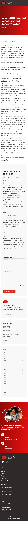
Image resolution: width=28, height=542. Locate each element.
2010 (5, 386)
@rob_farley (4, 160)
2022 (5, 360)
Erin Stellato (4, 116)
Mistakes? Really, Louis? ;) (11, 334)
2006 (5, 394)
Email (7, 437)
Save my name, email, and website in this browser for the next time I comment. (14, 287)
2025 (5, 354)
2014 (5, 377)
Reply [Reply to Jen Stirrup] (17, 177)
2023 (5, 358)
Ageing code (7, 330)
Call (6, 446)
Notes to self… (7, 339)
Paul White (4, 81)
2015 (5, 375)
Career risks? (7, 326)
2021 (5, 363)
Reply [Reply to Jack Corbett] (18, 233)
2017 (5, 371)
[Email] (2, 434)
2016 (5, 373)
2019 (5, 367)
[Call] (2, 443)
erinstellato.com (19, 116)
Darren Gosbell (16, 148)
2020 (5, 365)
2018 (5, 369)
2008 (5, 390)
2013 (5, 379)
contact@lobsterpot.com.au (12, 439)
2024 (5, 356)
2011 (5, 383)
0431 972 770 (8, 448)
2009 (5, 388)
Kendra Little (7, 151)
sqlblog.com (4, 83)
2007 (5, 392)
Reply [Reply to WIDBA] (15, 212)
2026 (5, 352)
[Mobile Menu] (26, 2)
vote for (13, 65)
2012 (5, 381)
